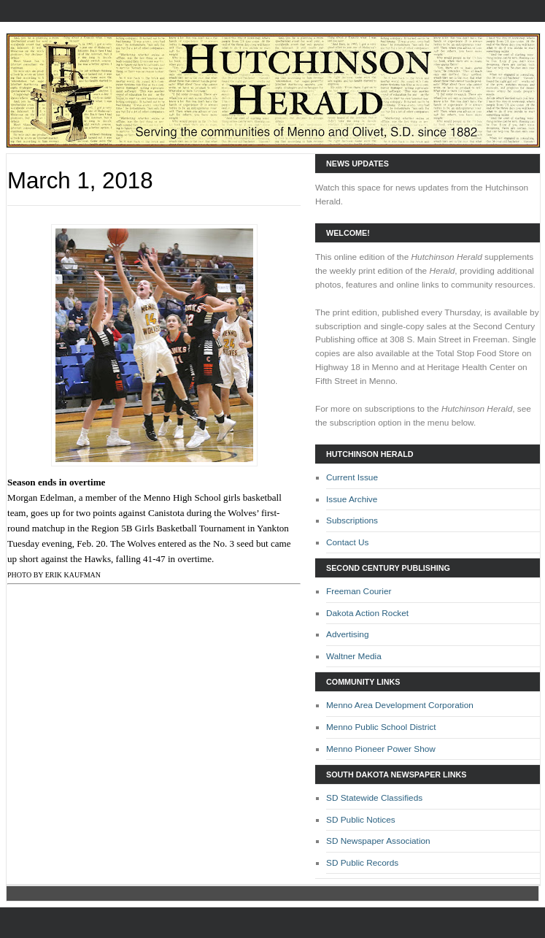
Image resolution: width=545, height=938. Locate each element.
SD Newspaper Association (378, 841)
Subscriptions (352, 520)
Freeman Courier (358, 591)
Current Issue (352, 477)
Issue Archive (351, 499)
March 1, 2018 (80, 180)
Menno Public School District (381, 727)
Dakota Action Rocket (367, 613)
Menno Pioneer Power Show (381, 749)
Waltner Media (354, 656)
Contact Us (347, 542)
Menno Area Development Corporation (400, 705)
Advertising (347, 634)
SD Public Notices (360, 820)
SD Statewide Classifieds (374, 798)
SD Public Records (362, 863)
